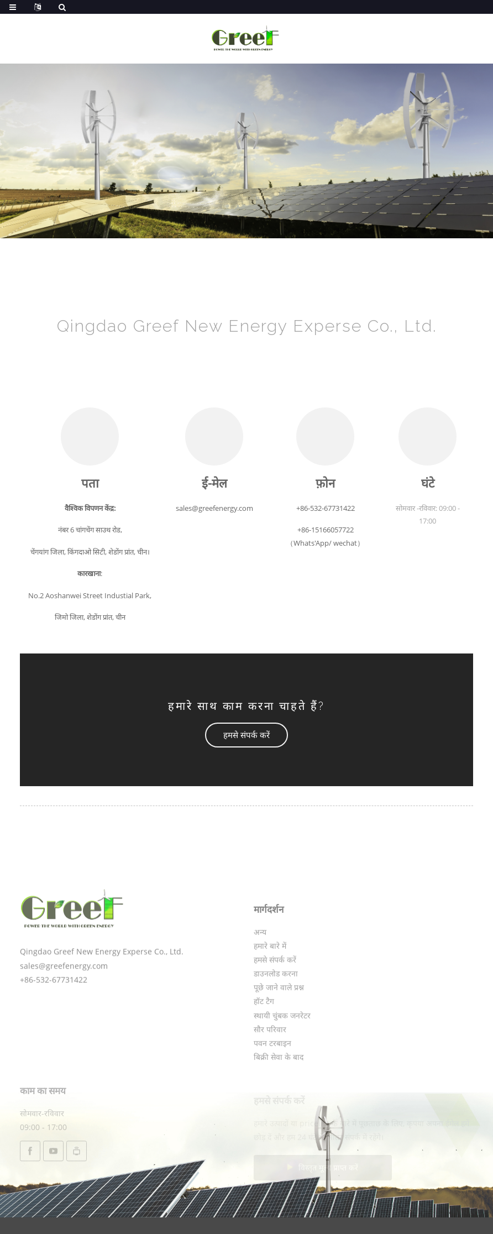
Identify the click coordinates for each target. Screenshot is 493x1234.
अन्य (260, 963)
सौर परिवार (270, 1060)
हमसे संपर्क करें (275, 990)
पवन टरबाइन (272, 1074)
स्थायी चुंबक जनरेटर (282, 1046)
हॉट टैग (264, 1032)
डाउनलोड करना (276, 1004)
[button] (246, 735)
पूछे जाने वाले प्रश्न (279, 1018)
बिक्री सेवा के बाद (278, 1088)
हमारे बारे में (270, 976)
